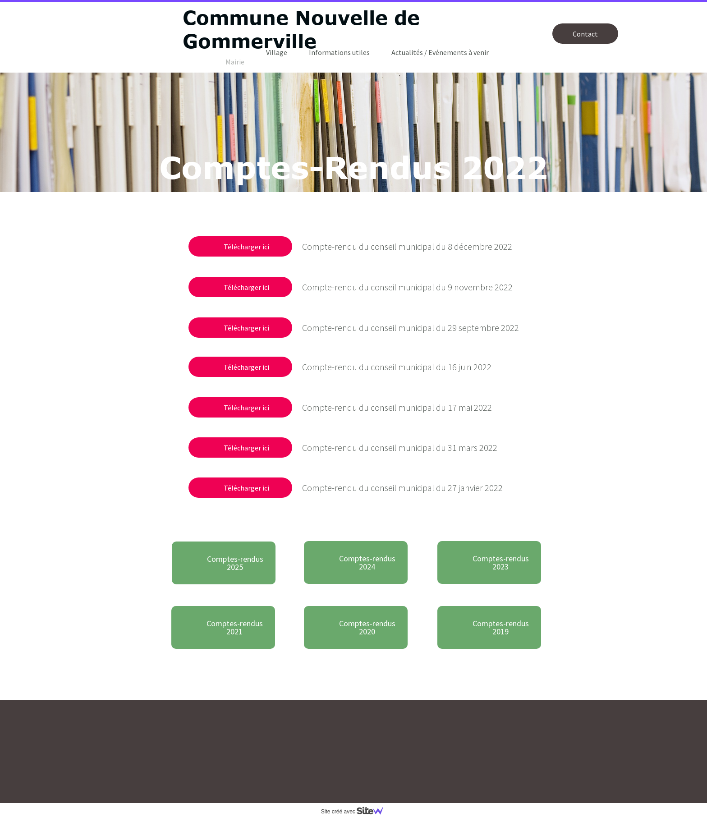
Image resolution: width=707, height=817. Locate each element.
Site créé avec (355, 811)
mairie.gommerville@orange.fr (193, 782)
